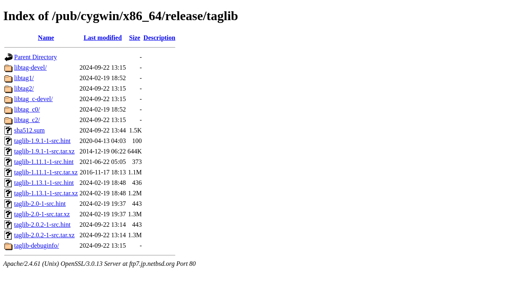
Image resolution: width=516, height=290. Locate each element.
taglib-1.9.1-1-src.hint (42, 140)
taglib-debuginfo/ (36, 245)
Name (46, 37)
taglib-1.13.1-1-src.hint (44, 182)
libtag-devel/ (30, 67)
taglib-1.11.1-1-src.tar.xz (46, 172)
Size (134, 37)
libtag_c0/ (27, 109)
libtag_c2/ (27, 119)
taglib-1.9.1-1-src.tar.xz (44, 151)
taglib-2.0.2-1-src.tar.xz (44, 235)
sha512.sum (29, 130)
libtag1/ (24, 78)
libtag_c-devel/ (33, 98)
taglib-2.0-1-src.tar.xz (42, 214)
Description (159, 37)
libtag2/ (24, 88)
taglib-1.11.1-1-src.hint (43, 161)
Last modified (102, 37)
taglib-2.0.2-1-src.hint (42, 224)
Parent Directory (35, 57)
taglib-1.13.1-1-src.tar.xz (46, 193)
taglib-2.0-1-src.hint (40, 203)
